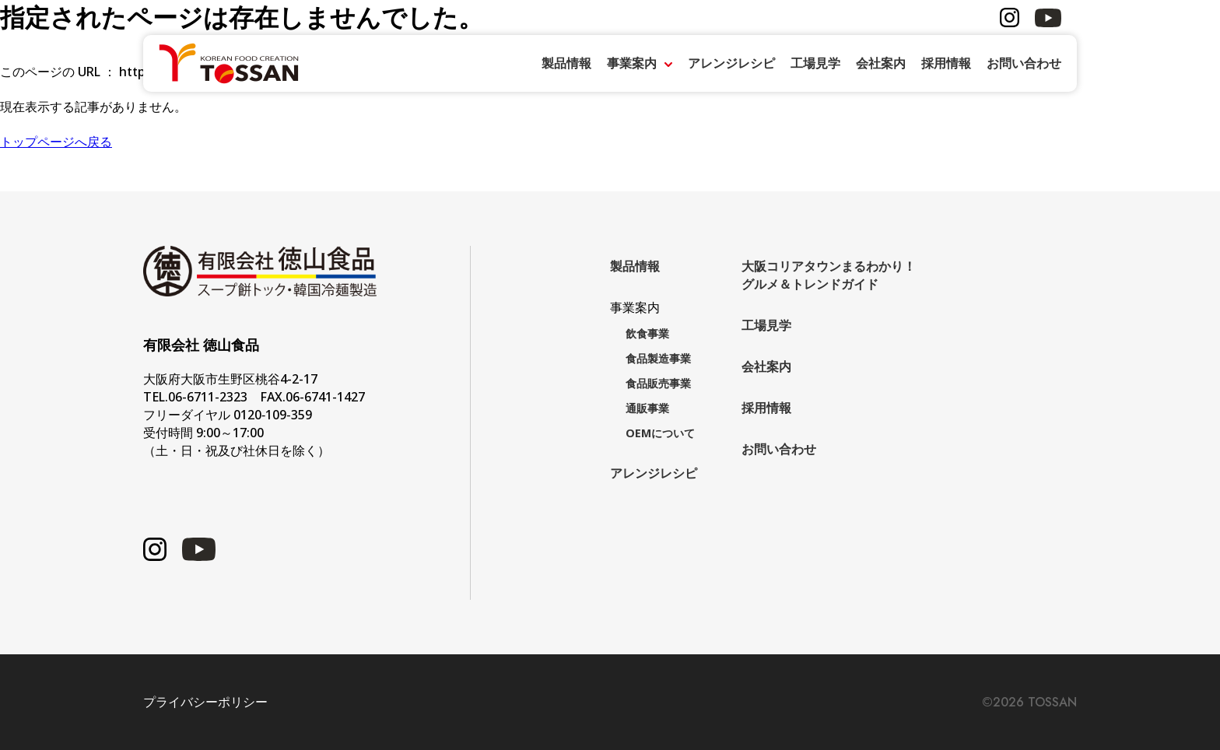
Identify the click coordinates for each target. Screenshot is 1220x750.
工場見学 (815, 63)
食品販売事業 (658, 383)
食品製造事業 (658, 358)
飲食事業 (647, 333)
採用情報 (946, 63)
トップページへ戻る (56, 141)
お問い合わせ (1024, 63)
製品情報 (566, 63)
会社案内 (881, 63)
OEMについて (660, 433)
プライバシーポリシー (205, 702)
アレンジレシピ (731, 63)
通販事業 (647, 408)
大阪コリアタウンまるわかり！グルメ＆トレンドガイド (828, 275)
